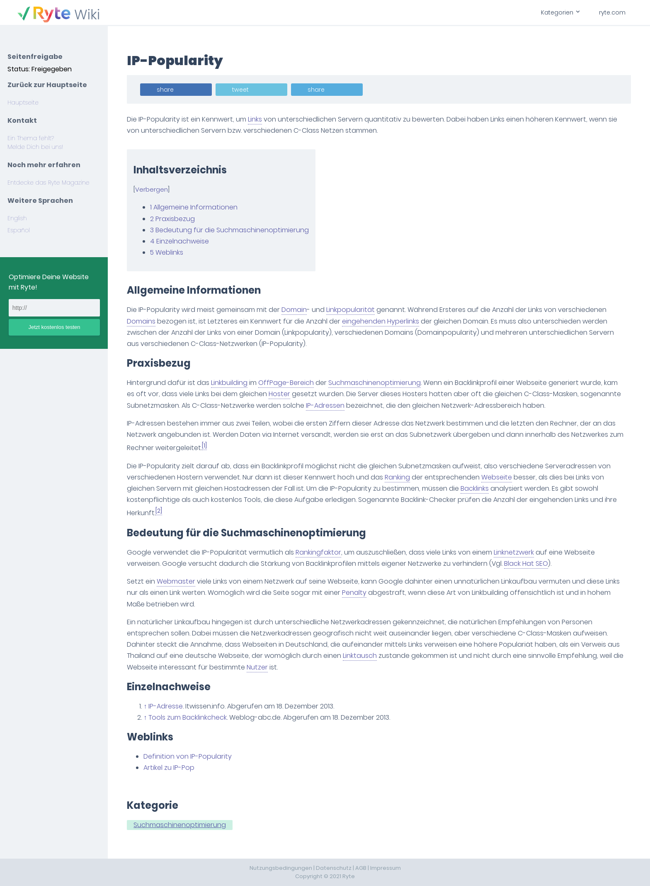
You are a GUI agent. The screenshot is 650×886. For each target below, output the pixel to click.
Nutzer (258, 667)
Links (256, 119)
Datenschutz (334, 868)
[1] (205, 446)
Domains (142, 321)
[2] (159, 511)
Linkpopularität (351, 309)
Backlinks (475, 488)
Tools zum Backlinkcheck (188, 717)
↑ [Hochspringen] (146, 706)
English (17, 218)
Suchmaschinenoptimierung (375, 382)
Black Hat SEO (527, 563)
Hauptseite (23, 102)
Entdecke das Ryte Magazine (48, 182)
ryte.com (612, 12)
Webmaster (177, 581)
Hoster (280, 394)
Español (18, 230)
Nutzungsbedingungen (281, 868)
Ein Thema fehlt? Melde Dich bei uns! (35, 142)
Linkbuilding (230, 382)
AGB (360, 868)
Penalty (355, 592)
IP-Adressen (326, 405)
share (166, 89)
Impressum (385, 868)
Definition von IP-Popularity (188, 756)
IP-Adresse (166, 706)
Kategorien (560, 12)
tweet (241, 89)
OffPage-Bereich (287, 382)
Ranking (398, 477)
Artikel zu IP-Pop (169, 767)
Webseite (497, 477)
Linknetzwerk (515, 552)
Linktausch (361, 655)
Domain (295, 309)
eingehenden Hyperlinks (381, 321)
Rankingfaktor (319, 552)
